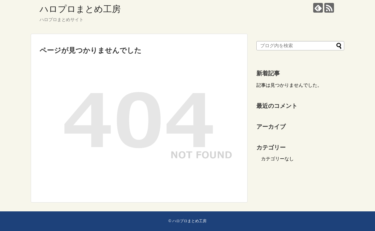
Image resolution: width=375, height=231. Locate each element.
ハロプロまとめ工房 (80, 9)
